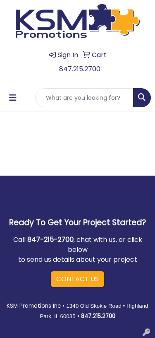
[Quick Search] (84, 97)
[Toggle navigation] (12, 98)
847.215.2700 (79, 69)
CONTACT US (77, 279)
